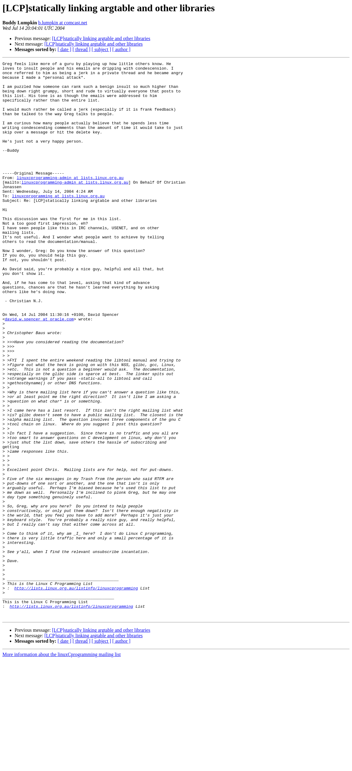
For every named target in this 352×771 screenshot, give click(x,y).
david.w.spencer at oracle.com (39, 371)
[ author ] (121, 49)
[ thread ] (81, 49)
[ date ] (64, 49)
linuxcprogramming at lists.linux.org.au (58, 223)
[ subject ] (101, 49)
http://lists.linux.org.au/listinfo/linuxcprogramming (76, 694)
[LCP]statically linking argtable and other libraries (101, 38)
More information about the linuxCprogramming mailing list (61, 765)
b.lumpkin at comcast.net (62, 22)
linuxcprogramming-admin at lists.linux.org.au (70, 201)
